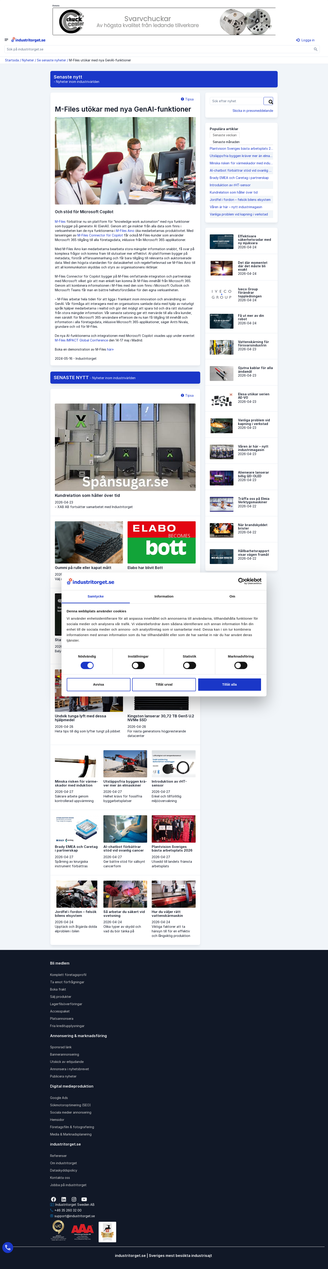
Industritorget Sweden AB (72, 1204)
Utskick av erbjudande (67, 1062)
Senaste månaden (226, 142)
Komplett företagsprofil (68, 975)
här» (110, 349)
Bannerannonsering (64, 1054)
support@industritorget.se (72, 1216)
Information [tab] (164, 596)
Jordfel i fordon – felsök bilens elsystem (240, 200)
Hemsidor (57, 1120)
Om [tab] (232, 596)
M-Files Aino (125, 231)
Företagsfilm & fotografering (72, 1127)
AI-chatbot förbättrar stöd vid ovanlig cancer (241, 170)
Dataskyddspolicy (63, 1170)
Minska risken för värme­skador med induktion (241, 163)
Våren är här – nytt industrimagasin (236, 207)
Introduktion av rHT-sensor (230, 185)
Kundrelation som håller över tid (234, 192)
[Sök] (315, 49)
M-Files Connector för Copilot (100, 235)
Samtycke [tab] (96, 596)
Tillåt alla (229, 684)
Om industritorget (63, 1163)
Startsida (12, 60)
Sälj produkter (60, 997)
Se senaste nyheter (51, 60)
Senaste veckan (225, 135)
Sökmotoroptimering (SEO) (70, 1105)
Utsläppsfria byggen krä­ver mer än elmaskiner (241, 156)
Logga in (305, 40)
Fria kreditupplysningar (67, 1026)
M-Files (60, 221)
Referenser (58, 1156)
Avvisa (98, 684)
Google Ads (59, 1098)
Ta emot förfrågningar (67, 982)
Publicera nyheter (63, 1076)
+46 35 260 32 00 (66, 1210)
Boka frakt (58, 989)
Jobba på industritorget (68, 1185)
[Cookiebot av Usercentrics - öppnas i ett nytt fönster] (241, 581)
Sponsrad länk (61, 1047)
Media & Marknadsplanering (71, 1134)
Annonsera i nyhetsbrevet (69, 1069)
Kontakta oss (60, 1178)
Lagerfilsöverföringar (66, 1004)
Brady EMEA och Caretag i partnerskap (239, 178)
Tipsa (187, 99)
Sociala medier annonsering (70, 1112)
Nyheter (28, 60)
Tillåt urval (164, 684)
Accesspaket (60, 1011)
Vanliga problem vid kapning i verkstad (239, 214)
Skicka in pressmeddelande (253, 111)
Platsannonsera (61, 1018)
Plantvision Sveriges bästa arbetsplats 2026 (241, 148)
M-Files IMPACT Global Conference (81, 340)
